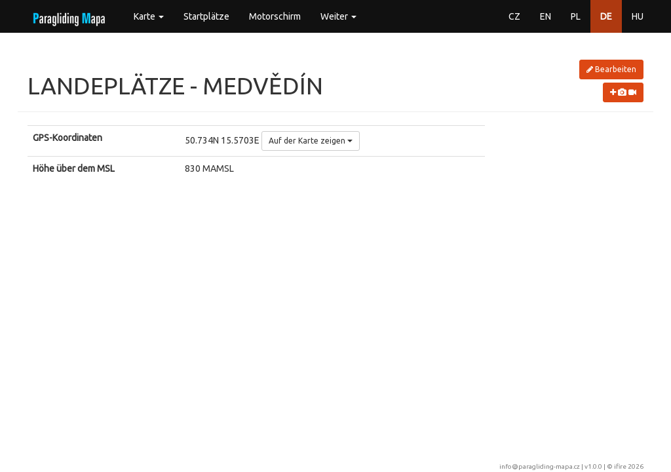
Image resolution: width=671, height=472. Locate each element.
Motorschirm (275, 16)
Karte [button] (149, 16)
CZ (514, 16)
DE (606, 16)
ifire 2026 (628, 466)
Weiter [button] (338, 16)
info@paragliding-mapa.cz (539, 466)
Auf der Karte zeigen (311, 140)
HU (637, 16)
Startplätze (206, 16)
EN (545, 16)
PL (576, 16)
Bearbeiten (611, 69)
